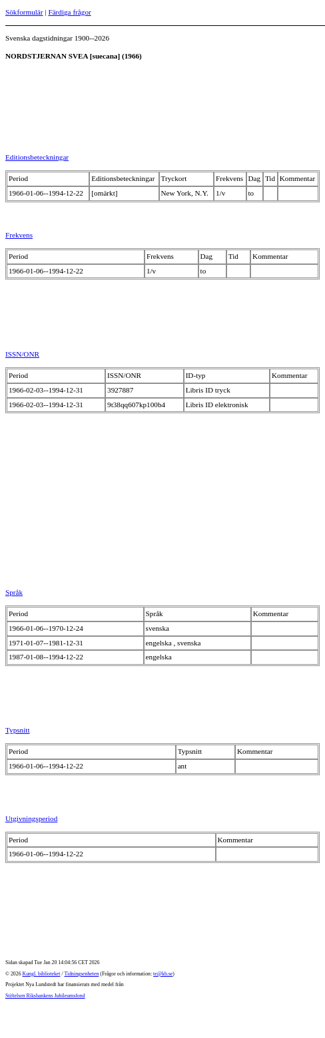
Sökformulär (24, 12)
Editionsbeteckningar (37, 157)
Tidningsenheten (81, 974)
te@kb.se (162, 974)
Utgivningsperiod (31, 818)
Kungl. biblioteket (42, 974)
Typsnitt (17, 730)
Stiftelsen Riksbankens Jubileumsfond (45, 996)
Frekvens (19, 235)
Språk (14, 592)
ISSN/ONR (22, 354)
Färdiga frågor (69, 12)
